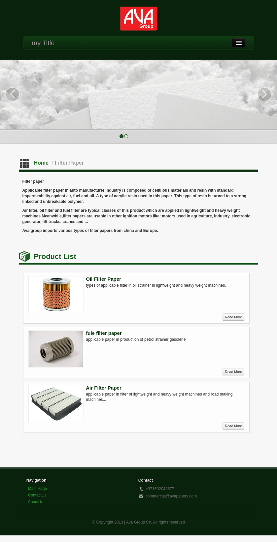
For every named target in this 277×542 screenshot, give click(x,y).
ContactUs (37, 495)
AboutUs (35, 501)
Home (41, 163)
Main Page (37, 488)
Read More (233, 317)
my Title (43, 43)
